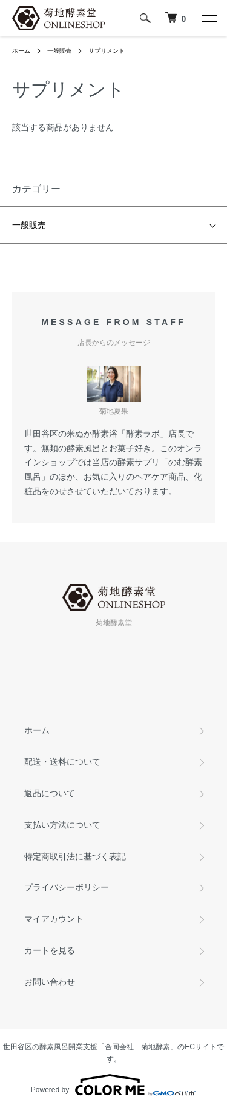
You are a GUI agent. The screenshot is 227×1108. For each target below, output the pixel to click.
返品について (49, 793)
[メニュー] (209, 18)
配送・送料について (62, 762)
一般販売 (59, 50)
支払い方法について (62, 825)
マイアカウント (54, 919)
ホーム (21, 50)
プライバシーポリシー (66, 887)
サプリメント (106, 50)
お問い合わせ (49, 982)
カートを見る (49, 950)
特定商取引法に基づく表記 (75, 856)
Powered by (113, 1085)
